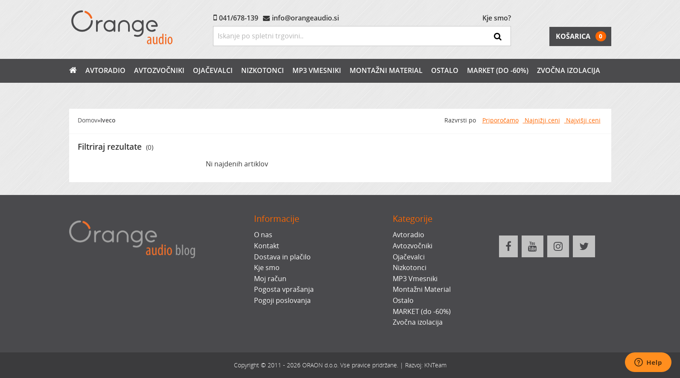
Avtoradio (105, 70)
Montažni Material (386, 70)
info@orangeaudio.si (305, 18)
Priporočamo (500, 120)
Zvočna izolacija (568, 70)
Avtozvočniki (159, 70)
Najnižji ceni (541, 120)
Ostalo (444, 70)
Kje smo (267, 267)
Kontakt (266, 245)
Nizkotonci (262, 70)
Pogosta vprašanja (284, 289)
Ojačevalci (213, 70)
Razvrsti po (460, 120)
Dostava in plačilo (282, 257)
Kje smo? (496, 18)
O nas (263, 234)
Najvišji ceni (582, 120)
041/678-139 (238, 18)
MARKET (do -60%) (497, 70)
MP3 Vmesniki (316, 70)
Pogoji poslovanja (282, 300)
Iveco (108, 120)
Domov (87, 120)
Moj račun (270, 278)
